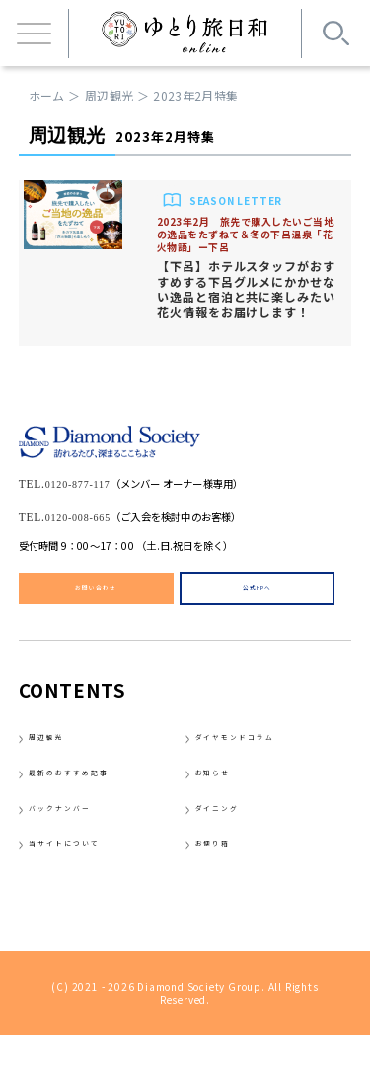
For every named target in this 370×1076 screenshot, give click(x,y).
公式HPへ (257, 591)
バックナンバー (83, 836)
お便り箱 (226, 881)
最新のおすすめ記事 (99, 792)
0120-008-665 (95, 514)
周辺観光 (109, 95)
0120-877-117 (94, 481)
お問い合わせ (95, 591)
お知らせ (226, 792)
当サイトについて (91, 881)
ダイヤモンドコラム (265, 749)
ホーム (47, 95)
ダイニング (234, 836)
